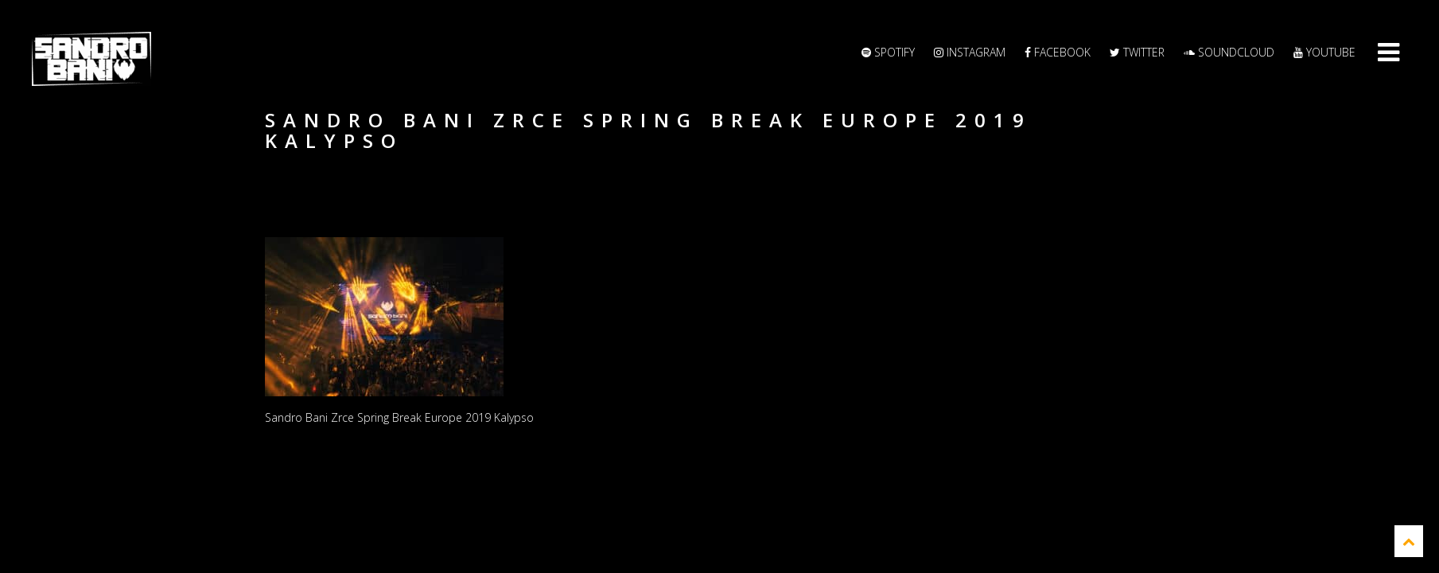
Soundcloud (1229, 52)
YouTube (1324, 52)
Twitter (1137, 52)
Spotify (888, 52)
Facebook (1058, 52)
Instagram (969, 52)
